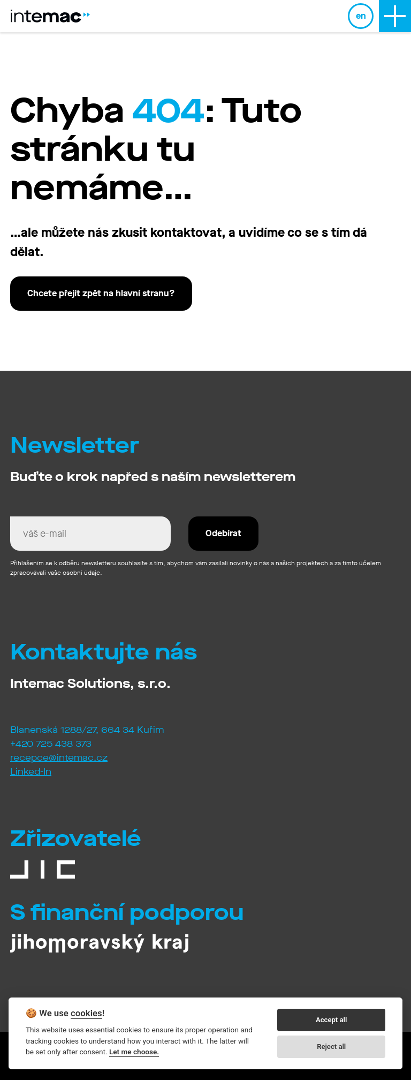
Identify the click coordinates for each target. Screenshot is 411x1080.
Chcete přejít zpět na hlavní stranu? (101, 293)
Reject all (331, 1046)
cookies (86, 1013)
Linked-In (30, 772)
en (361, 16)
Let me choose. (134, 1051)
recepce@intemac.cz (59, 758)
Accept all (331, 1020)
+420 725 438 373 (51, 744)
